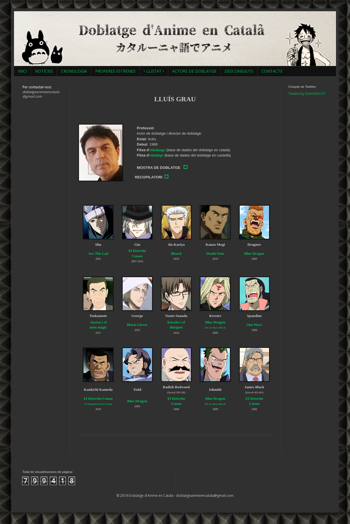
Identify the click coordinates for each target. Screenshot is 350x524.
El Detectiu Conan (98, 398)
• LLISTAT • (154, 71)
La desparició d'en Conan (98, 404)
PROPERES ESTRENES (115, 71)
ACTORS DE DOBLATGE (194, 71)
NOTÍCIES (44, 71)
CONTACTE (272, 71)
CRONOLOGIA (74, 71)
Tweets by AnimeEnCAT (306, 93)
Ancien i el (98, 322)
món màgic (98, 327)
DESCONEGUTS (239, 71)
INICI (22, 71)
